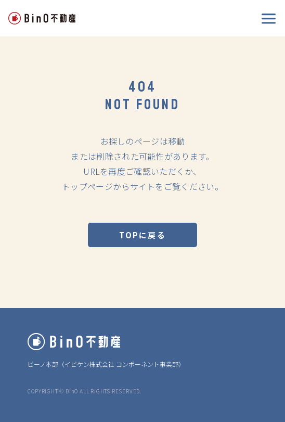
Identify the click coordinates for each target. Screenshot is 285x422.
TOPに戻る (142, 234)
